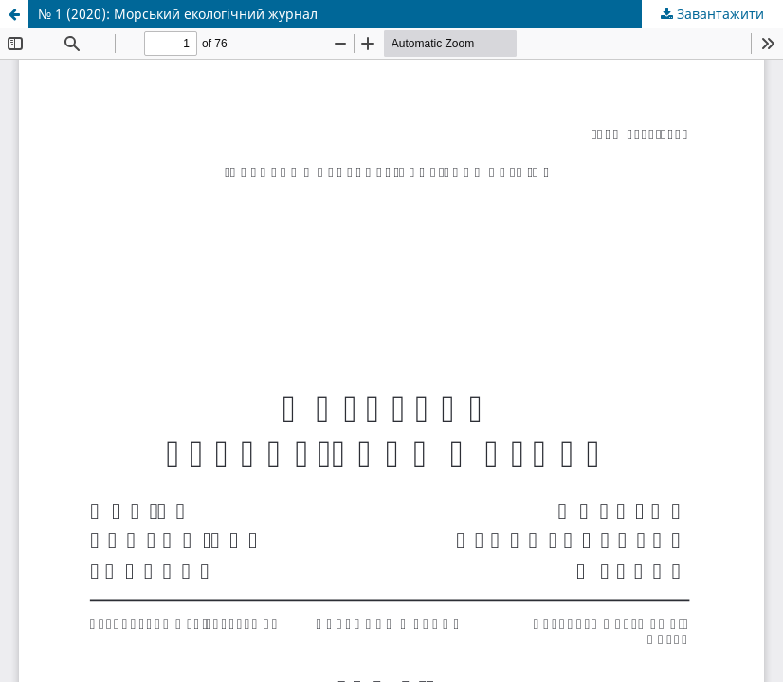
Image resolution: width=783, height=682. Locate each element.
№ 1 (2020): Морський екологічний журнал (178, 14)
